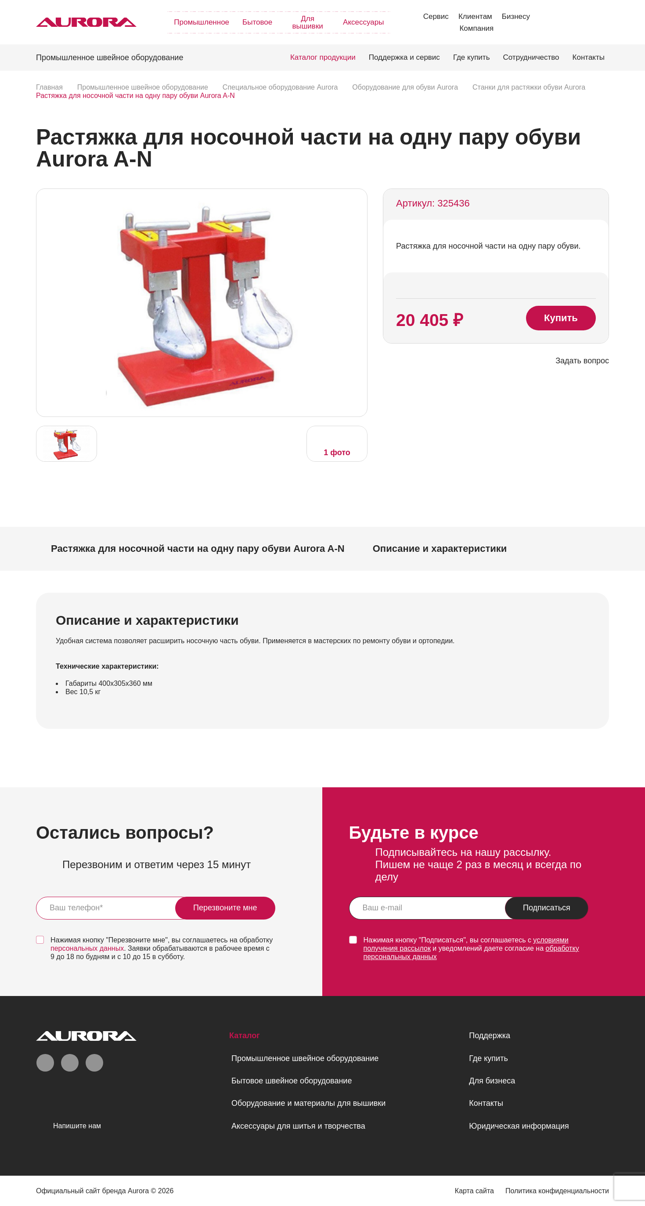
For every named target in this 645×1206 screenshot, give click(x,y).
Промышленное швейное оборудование (304, 1058)
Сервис (436, 16)
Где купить (471, 57)
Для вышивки (307, 22)
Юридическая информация (519, 1126)
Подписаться (546, 907)
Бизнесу (516, 16)
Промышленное (201, 22)
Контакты (589, 57)
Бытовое (257, 22)
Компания (476, 28)
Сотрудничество (531, 57)
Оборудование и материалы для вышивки (308, 1103)
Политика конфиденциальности (557, 1191)
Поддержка (489, 1035)
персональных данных (87, 948)
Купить (561, 317)
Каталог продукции (323, 57)
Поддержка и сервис (404, 57)
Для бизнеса (492, 1080)
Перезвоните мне (225, 907)
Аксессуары (363, 22)
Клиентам (475, 16)
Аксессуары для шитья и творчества (298, 1126)
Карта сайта (474, 1191)
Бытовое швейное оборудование (291, 1080)
